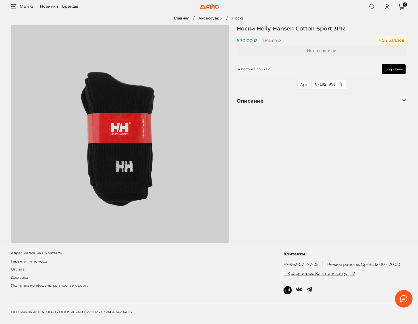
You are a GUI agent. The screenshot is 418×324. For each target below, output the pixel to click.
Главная (181, 18)
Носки (238, 18)
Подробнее (394, 69)
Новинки (49, 6)
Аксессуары (210, 18)
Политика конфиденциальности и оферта (50, 285)
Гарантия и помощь (29, 261)
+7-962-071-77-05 (301, 264)
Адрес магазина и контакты (37, 253)
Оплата (18, 269)
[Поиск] (372, 6)
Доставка (19, 277)
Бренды (70, 6)
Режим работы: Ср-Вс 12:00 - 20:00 (363, 264)
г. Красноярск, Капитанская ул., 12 (319, 273)
